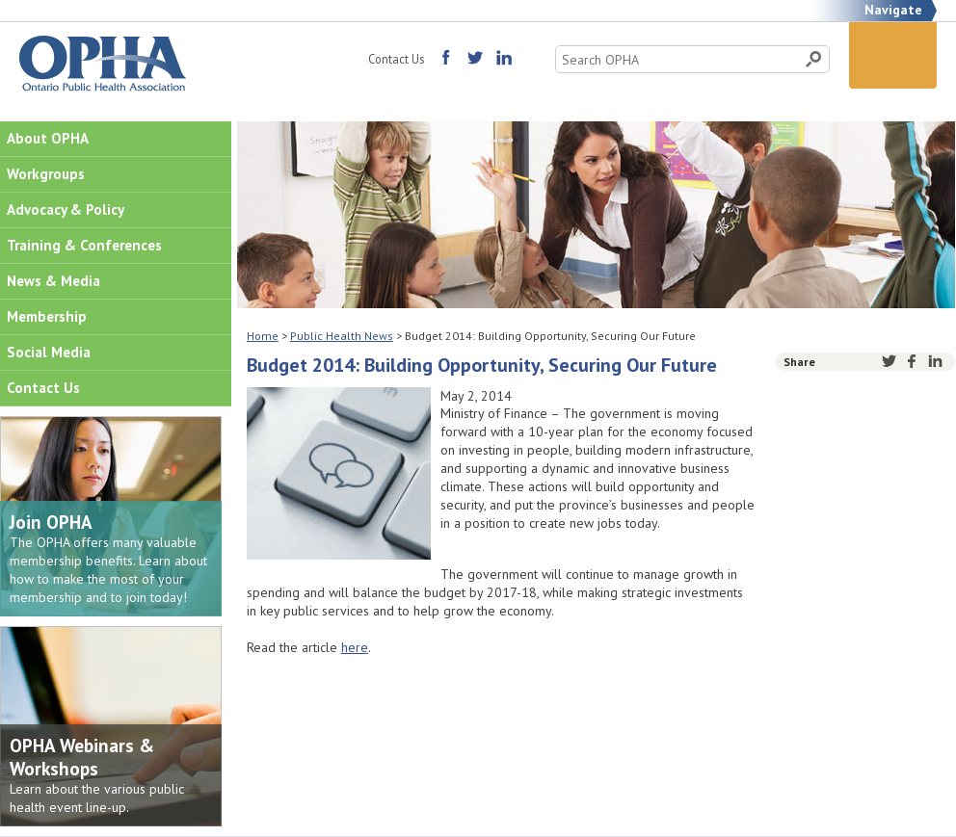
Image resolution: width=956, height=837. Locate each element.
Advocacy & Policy (65, 209)
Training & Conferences (84, 245)
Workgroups (46, 174)
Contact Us (396, 58)
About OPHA (48, 138)
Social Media (49, 352)
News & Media (53, 281)
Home (263, 335)
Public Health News (341, 335)
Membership (47, 316)
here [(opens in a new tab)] (354, 647)
